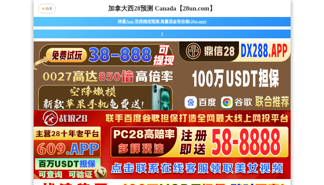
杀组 (146, 167)
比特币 (211, 126)
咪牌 (198, 104)
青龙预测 (119, 140)
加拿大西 (146, 126)
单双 (211, 167)
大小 (178, 167)
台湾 (178, 126)
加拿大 (113, 126)
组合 (113, 167)
